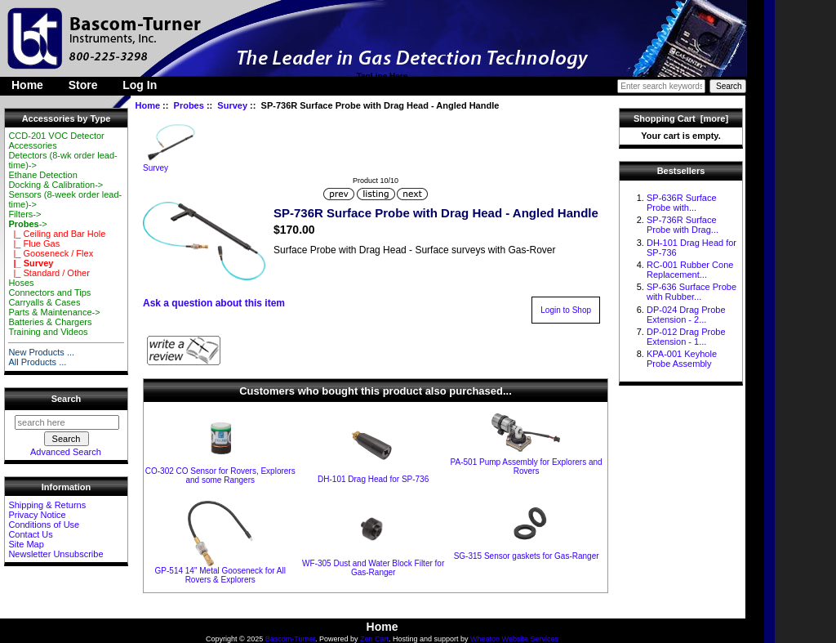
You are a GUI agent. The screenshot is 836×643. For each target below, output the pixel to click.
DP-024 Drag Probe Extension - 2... (686, 314)
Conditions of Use (43, 524)
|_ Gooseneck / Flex (50, 253)
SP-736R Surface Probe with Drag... (682, 224)
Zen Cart (374, 639)
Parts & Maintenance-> (54, 312)
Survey (232, 105)
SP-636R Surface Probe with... (682, 202)
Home (27, 85)
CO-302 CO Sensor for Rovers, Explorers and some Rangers (220, 475)
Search (66, 399)
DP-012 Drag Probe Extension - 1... (686, 336)
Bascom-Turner (290, 639)
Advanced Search (65, 452)
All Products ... (37, 362)
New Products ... (41, 352)
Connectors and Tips (49, 292)
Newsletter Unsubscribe (55, 554)
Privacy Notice (36, 515)
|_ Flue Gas (34, 243)
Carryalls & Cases (44, 302)
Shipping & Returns (47, 505)
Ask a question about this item (214, 303)
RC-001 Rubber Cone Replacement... (690, 269)
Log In (139, 85)
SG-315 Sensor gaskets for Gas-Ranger (526, 555)
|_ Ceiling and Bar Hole (56, 234)
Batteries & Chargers (49, 322)
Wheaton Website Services (514, 639)
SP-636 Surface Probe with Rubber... (691, 291)
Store (83, 85)
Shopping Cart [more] (681, 118)
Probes (189, 105)
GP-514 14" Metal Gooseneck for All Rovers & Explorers (220, 575)
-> (27, 224)
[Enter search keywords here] (661, 86)
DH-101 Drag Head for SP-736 (373, 479)
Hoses (20, 283)
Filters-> (24, 214)
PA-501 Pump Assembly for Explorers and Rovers (527, 467)
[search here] (67, 422)
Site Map (25, 544)
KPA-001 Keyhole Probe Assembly (682, 358)
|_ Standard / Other (48, 273)
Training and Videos (47, 332)
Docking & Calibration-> (55, 185)
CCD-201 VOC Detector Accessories (56, 140)
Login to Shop (565, 310)
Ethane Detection (42, 175)
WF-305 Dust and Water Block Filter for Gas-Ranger (373, 568)
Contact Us (30, 534)
